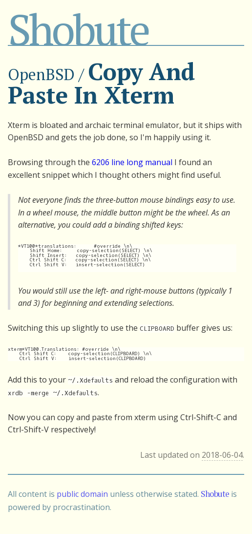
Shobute (78, 29)
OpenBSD (41, 74)
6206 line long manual (132, 162)
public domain (82, 494)
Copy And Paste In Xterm (101, 83)
